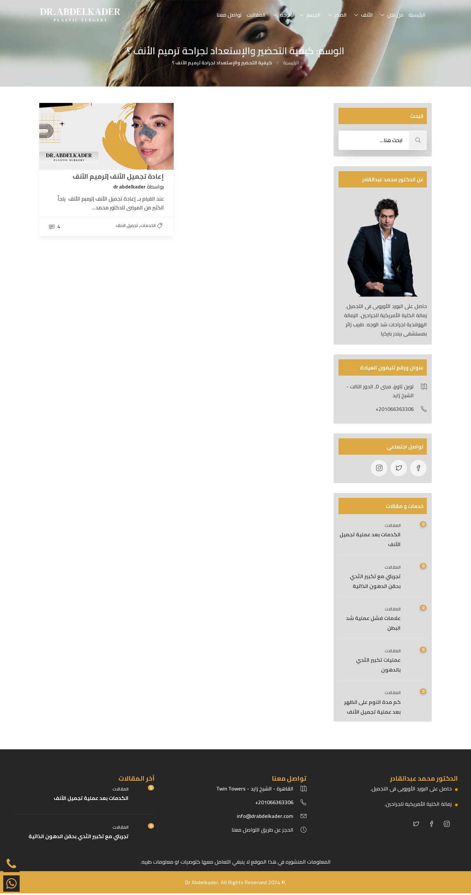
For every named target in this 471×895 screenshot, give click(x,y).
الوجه (286, 15)
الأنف (367, 15)
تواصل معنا (229, 15)
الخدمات (148, 225)
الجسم (313, 15)
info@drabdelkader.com (265, 816)
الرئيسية (417, 15)
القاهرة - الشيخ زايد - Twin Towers (254, 788)
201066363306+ (274, 802)
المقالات (256, 15)
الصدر (341, 15)
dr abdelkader (129, 186)
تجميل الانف (127, 225)
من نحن (395, 15)
